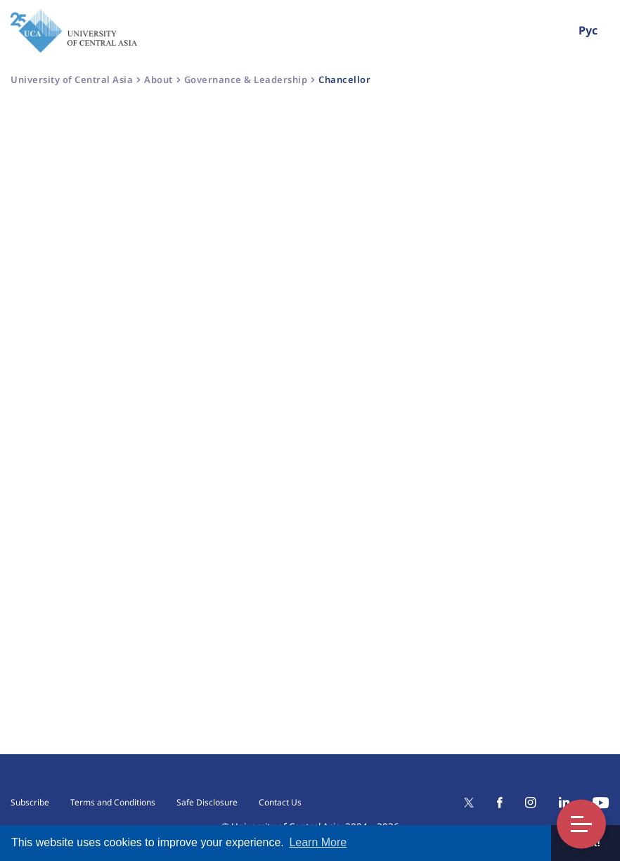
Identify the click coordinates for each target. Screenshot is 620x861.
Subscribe (30, 802)
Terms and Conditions (112, 802)
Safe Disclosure (207, 802)
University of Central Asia (72, 79)
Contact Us (280, 802)
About (158, 79)
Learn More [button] (318, 842)
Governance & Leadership (246, 79)
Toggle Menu (581, 824)
